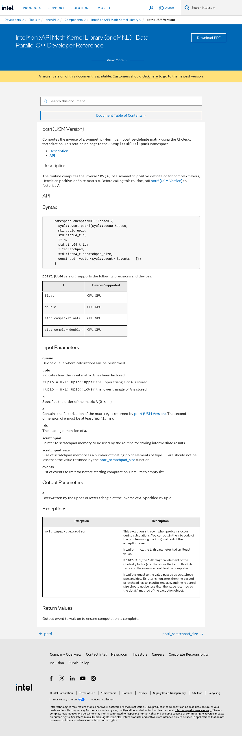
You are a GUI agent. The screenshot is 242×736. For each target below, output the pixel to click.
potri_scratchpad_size (117, 460)
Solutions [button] (81, 8)
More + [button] (104, 8)
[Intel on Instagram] (93, 679)
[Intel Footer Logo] (25, 687)
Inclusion (57, 663)
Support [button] (56, 8)
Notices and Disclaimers (82, 713)
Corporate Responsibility (189, 654)
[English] (166, 8)
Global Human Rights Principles (103, 717)
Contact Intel (96, 654)
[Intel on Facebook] (51, 679)
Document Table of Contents (119, 115)
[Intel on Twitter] (62, 679)
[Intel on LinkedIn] (72, 679)
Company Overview (65, 654)
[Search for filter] (121, 101)
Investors (140, 654)
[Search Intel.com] (216, 8)
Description (59, 151)
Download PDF (209, 38)
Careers (158, 654)
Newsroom (119, 654)
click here (150, 76)
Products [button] (32, 8)
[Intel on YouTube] (83, 679)
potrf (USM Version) (166, 181)
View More (118, 60)
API (52, 155)
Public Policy (78, 663)
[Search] (187, 8)
